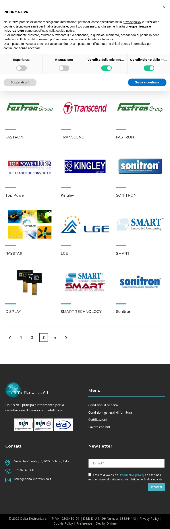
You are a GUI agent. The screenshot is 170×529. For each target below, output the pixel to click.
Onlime (111, 523)
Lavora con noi (99, 427)
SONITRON (126, 195)
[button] (164, 7)
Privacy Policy (149, 518)
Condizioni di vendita (103, 405)
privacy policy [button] (132, 22)
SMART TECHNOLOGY (81, 312)
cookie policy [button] (65, 30)
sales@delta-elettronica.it (32, 479)
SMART (122, 253)
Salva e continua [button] (147, 82)
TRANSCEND (72, 137)
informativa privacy (132, 475)
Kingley (67, 195)
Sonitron (123, 312)
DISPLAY (13, 312)
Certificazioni (97, 420)
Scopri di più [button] (20, 82)
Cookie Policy (63, 523)
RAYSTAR (13, 253)
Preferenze (84, 523)
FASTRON (14, 137)
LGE (64, 253)
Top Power (15, 195)
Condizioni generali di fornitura (110, 413)
